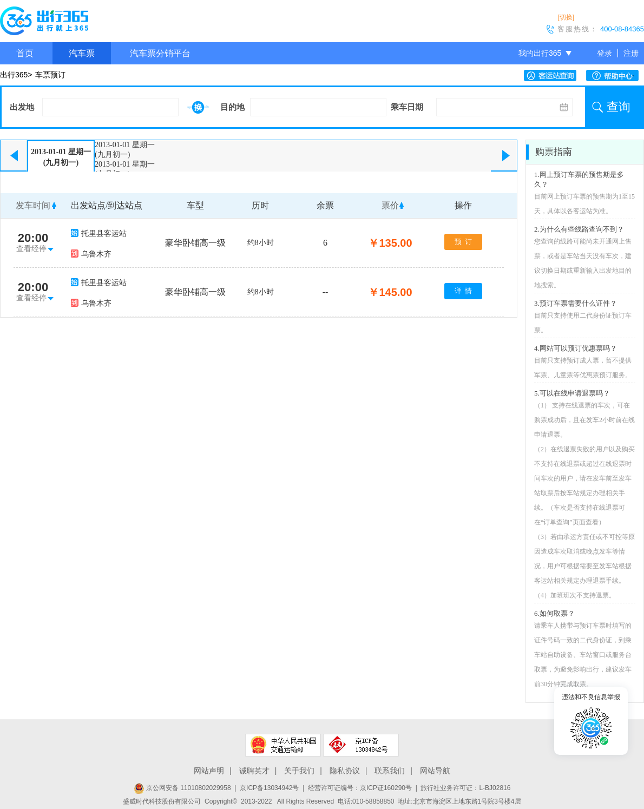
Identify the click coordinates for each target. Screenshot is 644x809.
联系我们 (389, 770)
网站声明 (209, 770)
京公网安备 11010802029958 (182, 788)
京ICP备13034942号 (269, 788)
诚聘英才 (254, 770)
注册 (631, 53)
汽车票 (82, 53)
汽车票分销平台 (160, 53)
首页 (25, 53)
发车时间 (33, 205)
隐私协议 (345, 770)
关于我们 (299, 770)
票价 (390, 205)
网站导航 (435, 770)
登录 (604, 53)
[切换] (565, 17)
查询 (618, 107)
